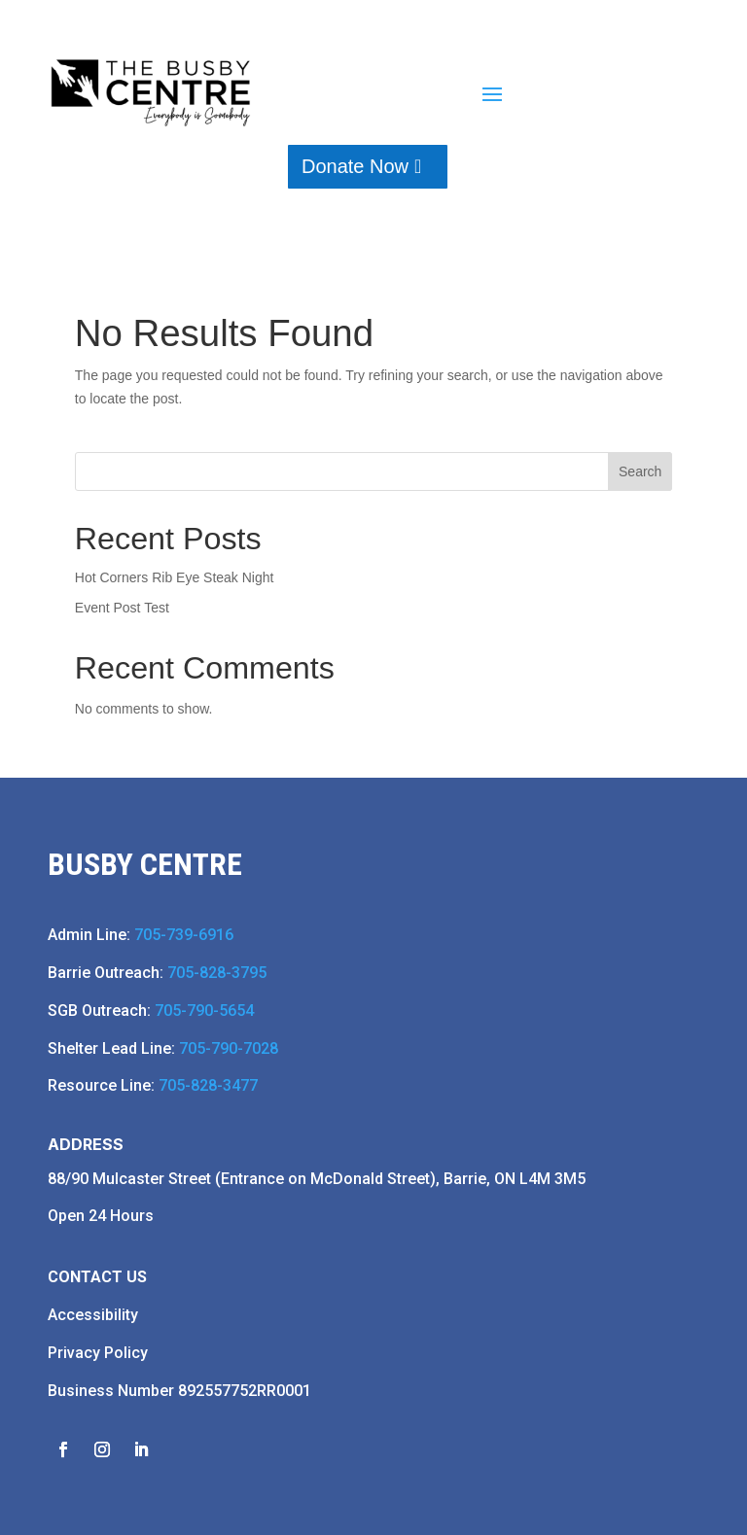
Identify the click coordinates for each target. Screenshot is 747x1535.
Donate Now (355, 166)
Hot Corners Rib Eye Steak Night (174, 577)
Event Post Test (122, 607)
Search (640, 471)
